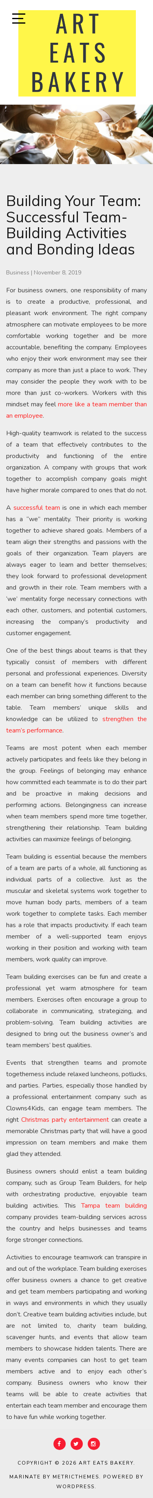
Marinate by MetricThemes (54, 1477)
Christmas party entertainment (66, 1119)
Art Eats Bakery (106, 1463)
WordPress (75, 1486)
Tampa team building (114, 1205)
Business (17, 272)
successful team (36, 507)
